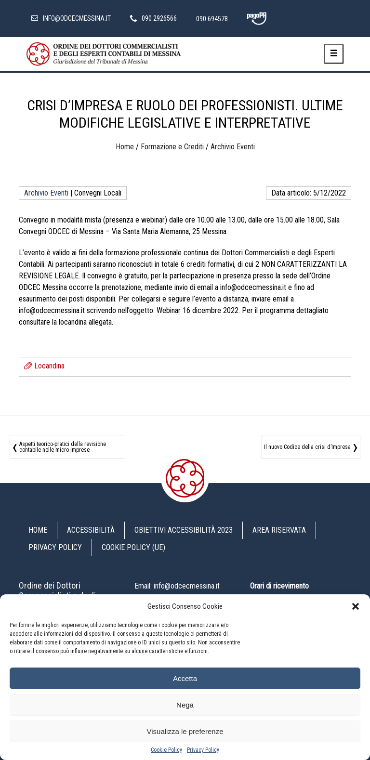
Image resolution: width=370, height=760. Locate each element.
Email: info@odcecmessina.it (177, 585)
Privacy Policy (203, 750)
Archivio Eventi (233, 146)
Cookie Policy (166, 750)
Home (125, 146)
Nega (185, 705)
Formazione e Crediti (172, 146)
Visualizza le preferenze (185, 731)
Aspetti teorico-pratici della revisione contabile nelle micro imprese (62, 447)
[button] (355, 606)
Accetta (185, 678)
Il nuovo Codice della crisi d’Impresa (307, 447)
